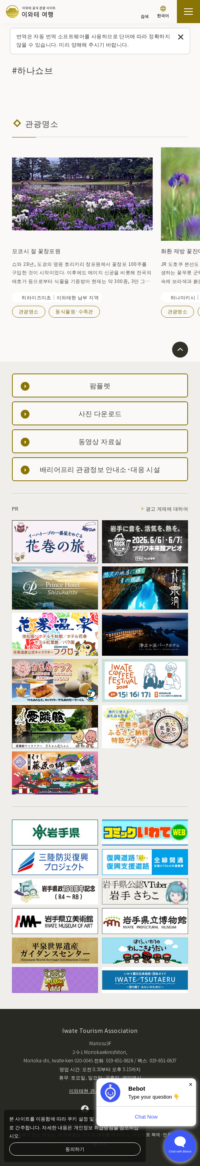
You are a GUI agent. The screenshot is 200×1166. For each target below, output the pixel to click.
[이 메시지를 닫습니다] (181, 37)
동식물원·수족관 (74, 311)
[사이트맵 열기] (188, 11)
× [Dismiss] (190, 1084)
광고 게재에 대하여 (167, 508)
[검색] (144, 13)
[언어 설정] (163, 13)
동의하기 (74, 1148)
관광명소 (29, 311)
